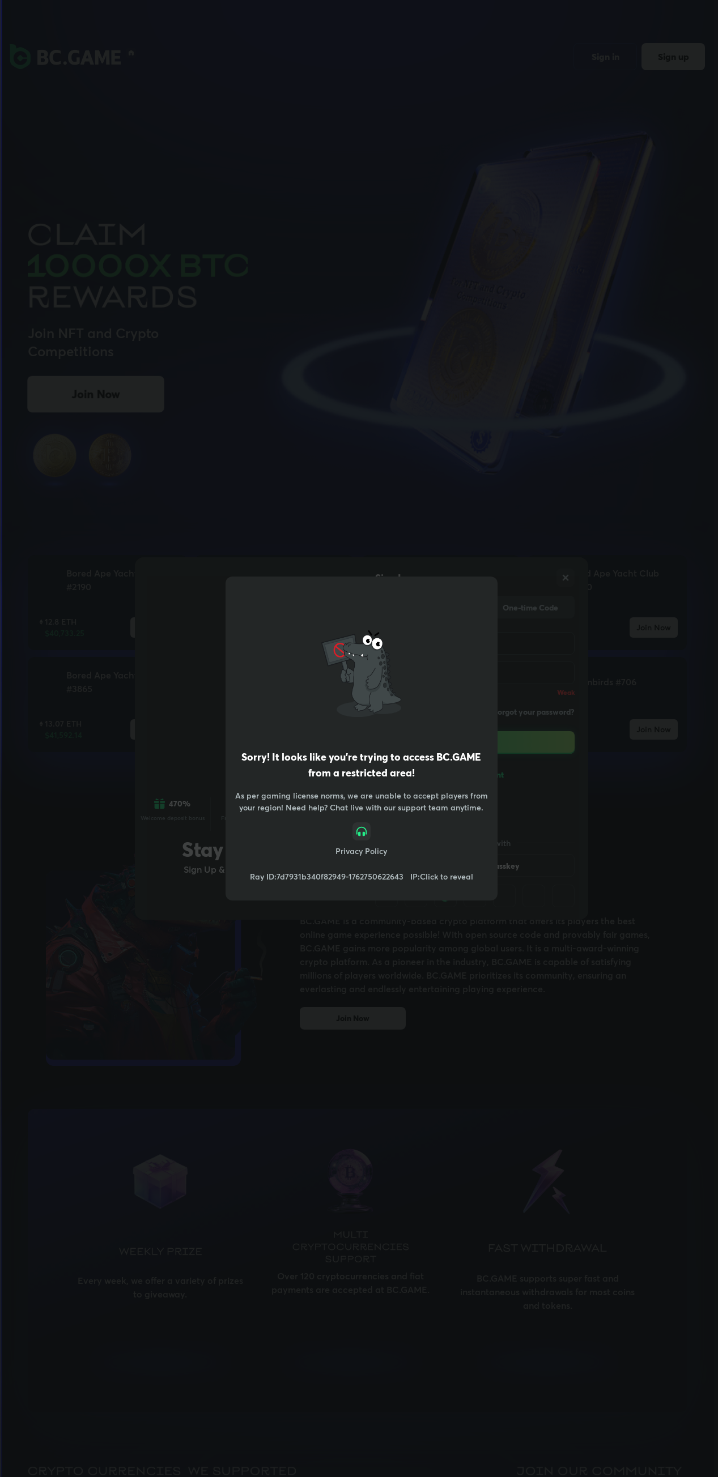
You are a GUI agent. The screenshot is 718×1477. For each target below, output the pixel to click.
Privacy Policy (361, 851)
